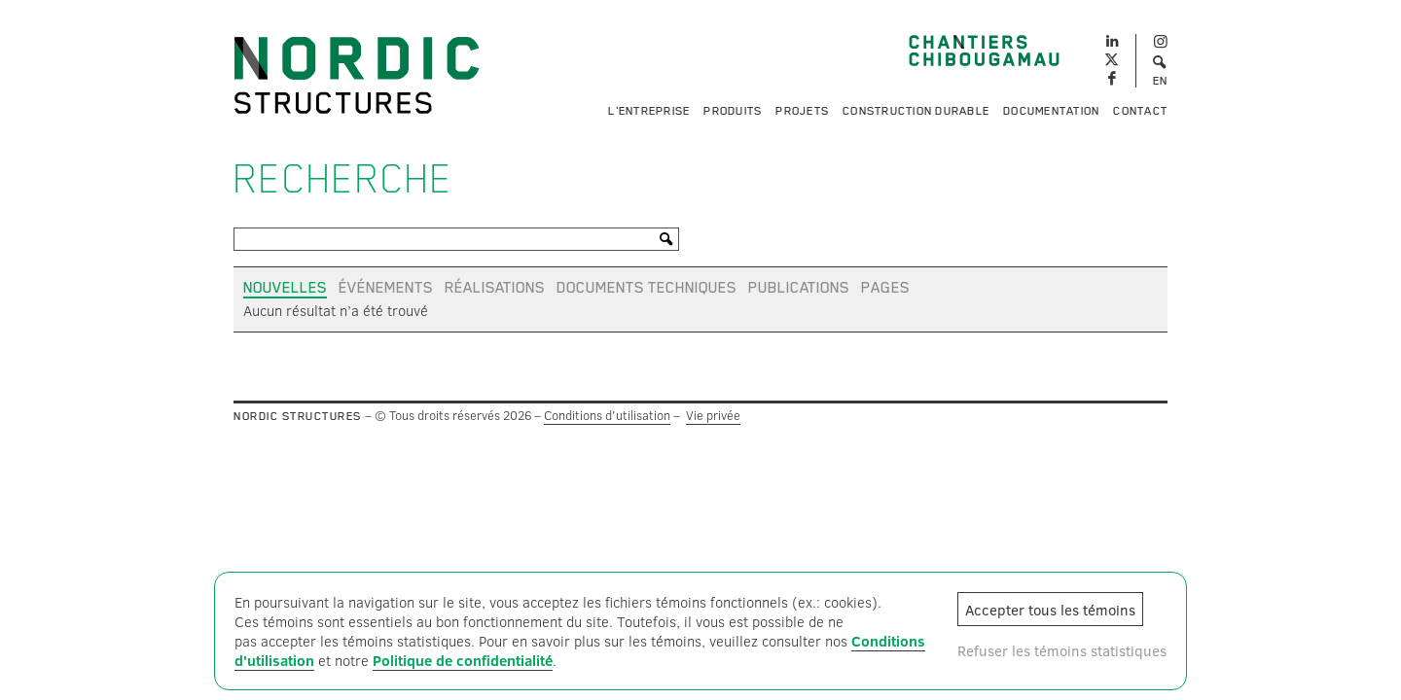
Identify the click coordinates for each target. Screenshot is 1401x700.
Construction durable (916, 111)
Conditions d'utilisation (607, 415)
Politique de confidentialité (463, 660)
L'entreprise (649, 111)
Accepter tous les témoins (1050, 609)
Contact (1140, 111)
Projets (802, 111)
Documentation (1051, 111)
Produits (732, 111)
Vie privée (713, 415)
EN (1160, 81)
